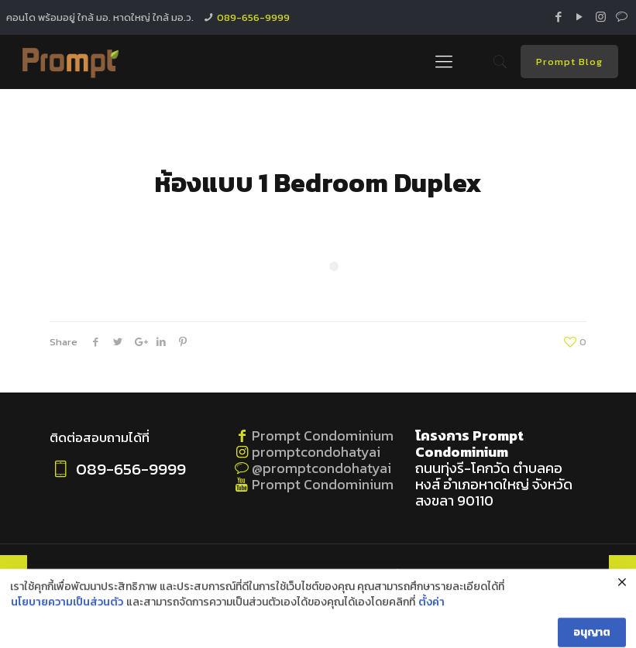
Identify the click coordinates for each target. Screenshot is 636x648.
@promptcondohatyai (321, 468)
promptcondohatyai (316, 451)
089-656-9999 (253, 17)
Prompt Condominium (323, 435)
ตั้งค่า (431, 638)
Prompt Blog (569, 61)
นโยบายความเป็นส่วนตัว (67, 638)
